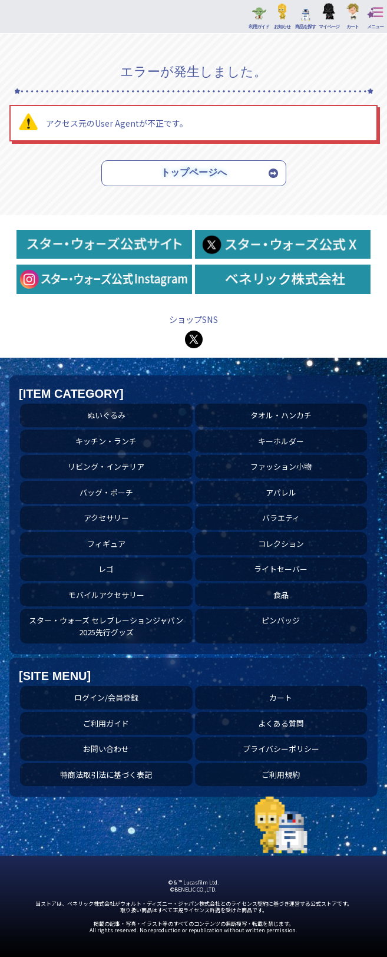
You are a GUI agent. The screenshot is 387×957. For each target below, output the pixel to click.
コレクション (281, 543)
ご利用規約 (281, 774)
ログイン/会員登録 (106, 697)
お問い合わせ (106, 748)
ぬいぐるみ (106, 415)
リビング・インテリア (106, 466)
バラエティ (281, 517)
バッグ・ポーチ (106, 492)
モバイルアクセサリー (106, 594)
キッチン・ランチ (106, 441)
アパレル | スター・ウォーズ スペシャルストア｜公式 (24, 19)
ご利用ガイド (106, 723)
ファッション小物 (281, 466)
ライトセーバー (280, 569)
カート (280, 697)
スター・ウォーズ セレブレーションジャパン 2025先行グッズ (106, 626)
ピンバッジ (281, 620)
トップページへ (194, 172)
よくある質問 (281, 723)
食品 (281, 594)
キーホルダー (281, 441)
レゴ (106, 569)
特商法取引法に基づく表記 (106, 774)
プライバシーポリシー (281, 748)
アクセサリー (106, 517)
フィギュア (106, 543)
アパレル (281, 492)
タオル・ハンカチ (281, 415)
